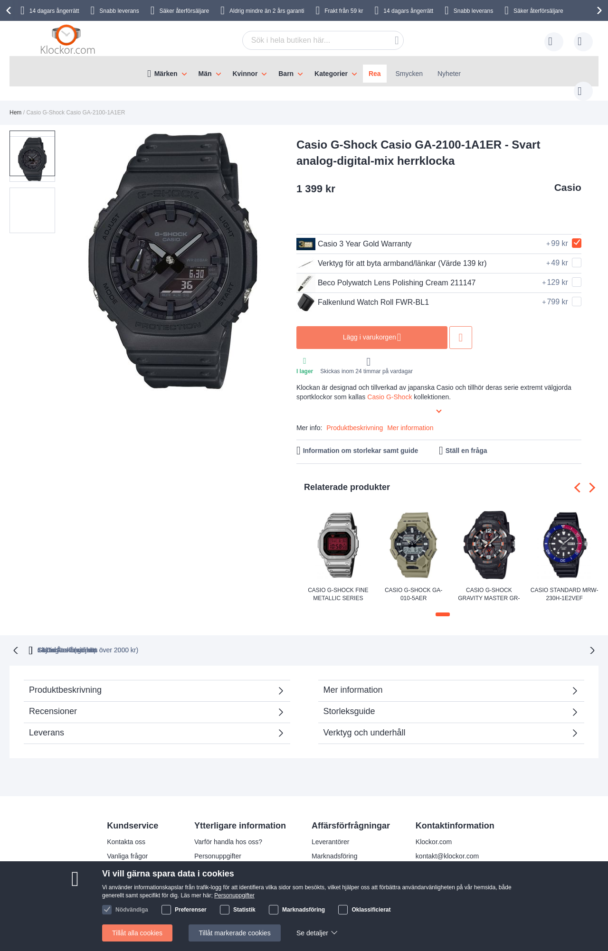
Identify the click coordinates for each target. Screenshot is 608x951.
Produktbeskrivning (354, 418)
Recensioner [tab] (152, 704)
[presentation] (10, 10)
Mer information (410, 418)
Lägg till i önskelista (460, 328)
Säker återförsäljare (184, 11)
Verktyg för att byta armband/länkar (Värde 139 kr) (391, 254)
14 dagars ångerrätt (54, 11)
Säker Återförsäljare (375, 639)
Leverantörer (330, 831)
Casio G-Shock (389, 387)
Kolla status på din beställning (238, 902)
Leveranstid (211, 860)
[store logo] (69, 40)
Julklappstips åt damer (227, 874)
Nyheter (449, 73)
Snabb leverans (119, 11)
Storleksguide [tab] (349, 701)
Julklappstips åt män (224, 888)
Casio (567, 177)
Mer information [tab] (353, 679)
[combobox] (308, 40)
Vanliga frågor (127, 845)
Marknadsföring (335, 845)
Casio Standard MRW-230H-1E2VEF (564, 584)
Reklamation (125, 860)
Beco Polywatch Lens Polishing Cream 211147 (386, 273)
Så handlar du (127, 874)
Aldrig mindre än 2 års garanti (266, 11)
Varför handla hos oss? (228, 831)
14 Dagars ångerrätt (467, 639)
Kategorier (331, 73)
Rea (375, 73)
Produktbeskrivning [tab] (65, 679)
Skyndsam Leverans (284, 639)
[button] (32, 192)
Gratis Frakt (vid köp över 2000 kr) (170, 639)
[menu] (304, 71)
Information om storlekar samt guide (360, 441)
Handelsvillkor (127, 888)
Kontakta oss (126, 831)
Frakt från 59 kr (343, 11)
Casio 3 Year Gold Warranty (354, 234)
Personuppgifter (217, 845)
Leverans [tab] (46, 722)
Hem (15, 103)
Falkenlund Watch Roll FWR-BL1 (362, 292)
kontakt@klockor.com (447, 845)
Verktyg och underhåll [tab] (364, 722)
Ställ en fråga (466, 441)
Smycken (409, 73)
